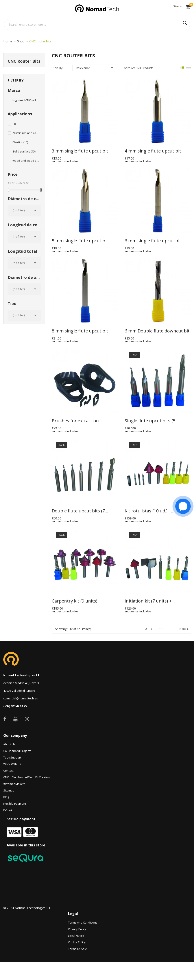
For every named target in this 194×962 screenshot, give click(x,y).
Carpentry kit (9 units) (74, 601)
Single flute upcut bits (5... (152, 420)
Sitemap (8, 790)
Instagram (27, 719)
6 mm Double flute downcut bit (157, 331)
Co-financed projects (17, 751)
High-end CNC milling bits (26, 100)
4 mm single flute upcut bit (153, 151)
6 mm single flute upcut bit (153, 240)
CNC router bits (24, 61)
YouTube (15, 719)
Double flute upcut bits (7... (80, 511)
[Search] (97, 24)
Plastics (20, 142)
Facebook (4, 719)
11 (161, 629)
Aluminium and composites (26, 133)
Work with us (12, 764)
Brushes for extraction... (77, 420)
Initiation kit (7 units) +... (150, 601)
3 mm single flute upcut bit (80, 151)
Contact (8, 771)
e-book (8, 810)
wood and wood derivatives (26, 161)
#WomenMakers (14, 784)
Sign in (177, 6)
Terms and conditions (82, 922)
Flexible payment (14, 804)
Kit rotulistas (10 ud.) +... (149, 511)
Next (184, 629)
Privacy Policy (77, 929)
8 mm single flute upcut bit (80, 331)
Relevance (95, 68)
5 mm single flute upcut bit (80, 240)
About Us (9, 744)
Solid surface (24, 151)
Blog (6, 797)
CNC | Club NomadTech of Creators (27, 777)
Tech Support (12, 757)
